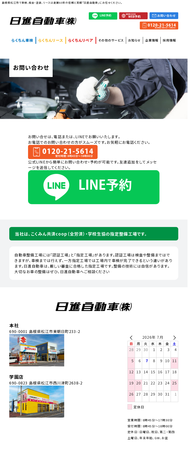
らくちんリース (50, 40)
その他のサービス (111, 40)
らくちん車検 (22, 40)
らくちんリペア (80, 40)
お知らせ (134, 40)
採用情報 (169, 40)
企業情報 (151, 40)
